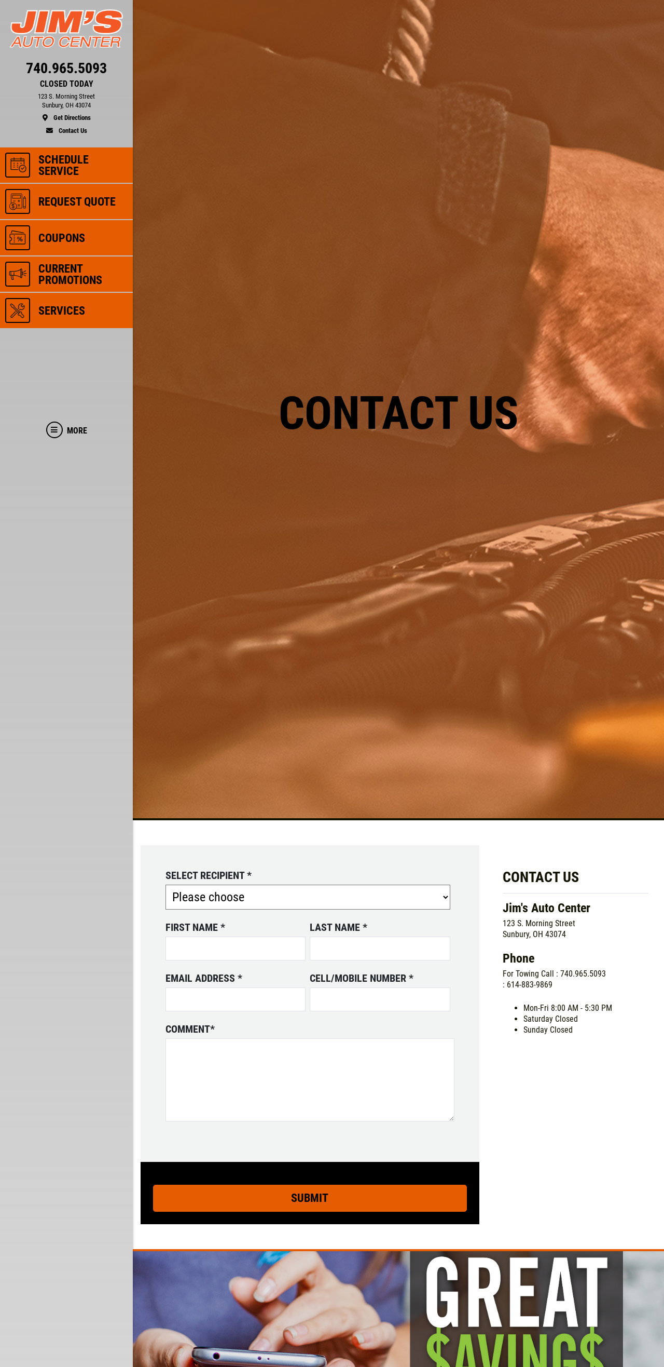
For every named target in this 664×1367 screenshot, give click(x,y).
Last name (338, 927)
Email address (203, 978)
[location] (66, 107)
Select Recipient (208, 875)
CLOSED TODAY (66, 84)
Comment (190, 1029)
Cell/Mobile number (361, 978)
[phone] (66, 70)
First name (195, 927)
